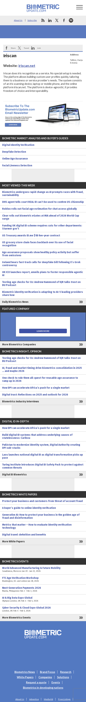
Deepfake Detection (14, 151)
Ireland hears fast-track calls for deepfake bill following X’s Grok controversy (41, 264)
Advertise (34, 699)
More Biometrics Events (16, 617)
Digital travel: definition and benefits (24, 534)
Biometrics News (24, 671)
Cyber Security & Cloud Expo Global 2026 (43, 609)
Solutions (63, 677)
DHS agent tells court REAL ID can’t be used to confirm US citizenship (43, 202)
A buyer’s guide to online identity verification (29, 507)
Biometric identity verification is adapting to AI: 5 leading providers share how (42, 293)
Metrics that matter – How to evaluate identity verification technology (37, 526)
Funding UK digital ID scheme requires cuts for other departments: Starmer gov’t (42, 227)
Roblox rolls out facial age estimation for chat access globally (39, 208)
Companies (45, 677)
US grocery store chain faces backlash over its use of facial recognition (37, 244)
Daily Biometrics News (15, 301)
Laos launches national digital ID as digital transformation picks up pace (42, 456)
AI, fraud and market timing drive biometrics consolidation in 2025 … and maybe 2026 (42, 369)
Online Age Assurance (15, 158)
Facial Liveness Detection (17, 165)
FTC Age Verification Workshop (43, 579)
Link (39, 48)
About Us (18, 20)
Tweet (26, 48)
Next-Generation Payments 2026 (43, 589)
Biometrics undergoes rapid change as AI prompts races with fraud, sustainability (42, 194)
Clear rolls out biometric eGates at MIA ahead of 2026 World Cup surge (40, 217)
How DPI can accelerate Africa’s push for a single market (35, 387)
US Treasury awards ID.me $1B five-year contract (31, 235)
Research (65, 671)
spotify (71, 20)
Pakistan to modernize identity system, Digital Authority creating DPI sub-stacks (41, 446)
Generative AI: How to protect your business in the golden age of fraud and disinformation (40, 516)
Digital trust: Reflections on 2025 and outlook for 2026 (35, 394)
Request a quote (36, 682)
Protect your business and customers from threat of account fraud (42, 501)
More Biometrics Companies (19, 344)
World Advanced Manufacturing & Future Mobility (43, 570)
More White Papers (13, 541)
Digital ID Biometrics (14, 474)
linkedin (50, 20)
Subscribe (32, 20)
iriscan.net (26, 66)
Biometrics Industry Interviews (20, 401)
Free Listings (64, 699)
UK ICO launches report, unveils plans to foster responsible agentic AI (42, 274)
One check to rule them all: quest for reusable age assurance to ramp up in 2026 (40, 379)
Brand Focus (47, 671)
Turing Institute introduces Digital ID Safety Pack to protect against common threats (42, 466)
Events (55, 682)
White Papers (25, 677)
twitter (57, 20)
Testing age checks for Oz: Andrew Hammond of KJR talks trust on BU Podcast (41, 284)
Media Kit (48, 699)
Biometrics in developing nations (43, 687)
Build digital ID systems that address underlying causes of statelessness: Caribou (37, 436)
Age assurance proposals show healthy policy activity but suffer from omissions (40, 254)
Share (13, 48)
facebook (64, 20)
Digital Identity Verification (18, 144)
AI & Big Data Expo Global (43, 599)
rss (43, 20)
